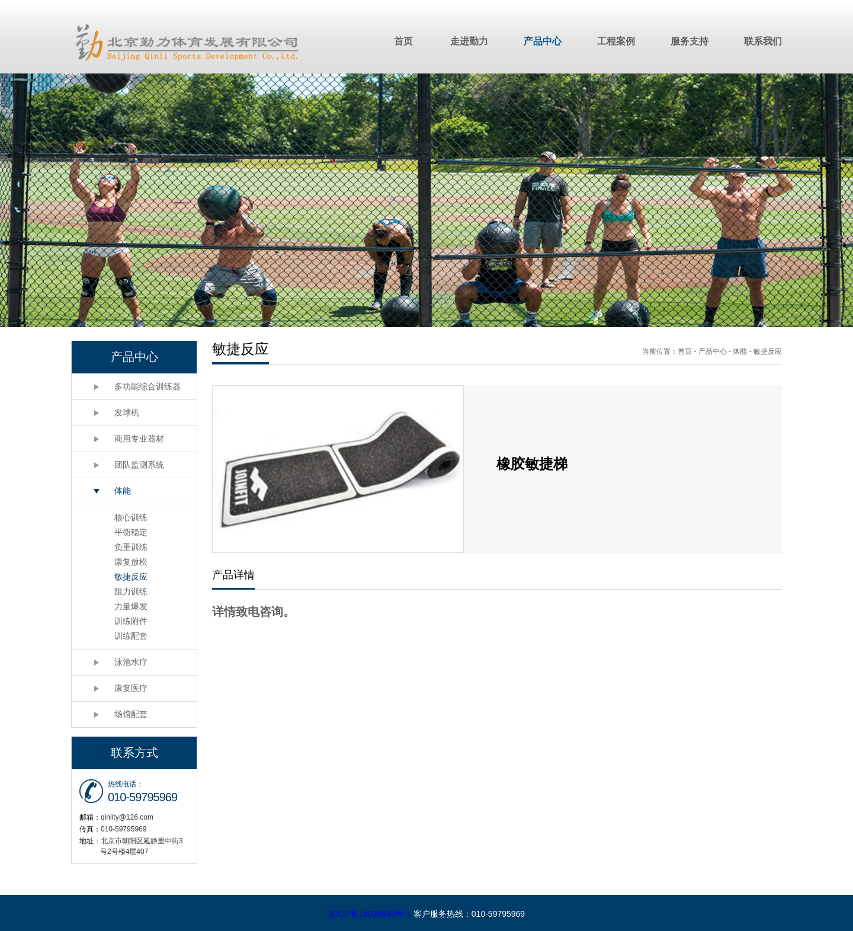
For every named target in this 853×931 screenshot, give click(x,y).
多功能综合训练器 (147, 386)
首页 (403, 41)
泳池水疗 (130, 662)
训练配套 (130, 636)
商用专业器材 (139, 438)
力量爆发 (130, 606)
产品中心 (543, 41)
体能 (122, 490)
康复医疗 (130, 688)
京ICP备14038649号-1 (369, 914)
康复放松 (130, 562)
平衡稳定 (130, 532)
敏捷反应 (130, 576)
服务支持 (689, 41)
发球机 (126, 412)
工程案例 (616, 41)
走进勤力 (469, 41)
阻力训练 (130, 591)
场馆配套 (130, 714)
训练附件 (130, 621)
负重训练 (130, 547)
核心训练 (130, 517)
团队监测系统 (139, 464)
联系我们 (763, 41)
